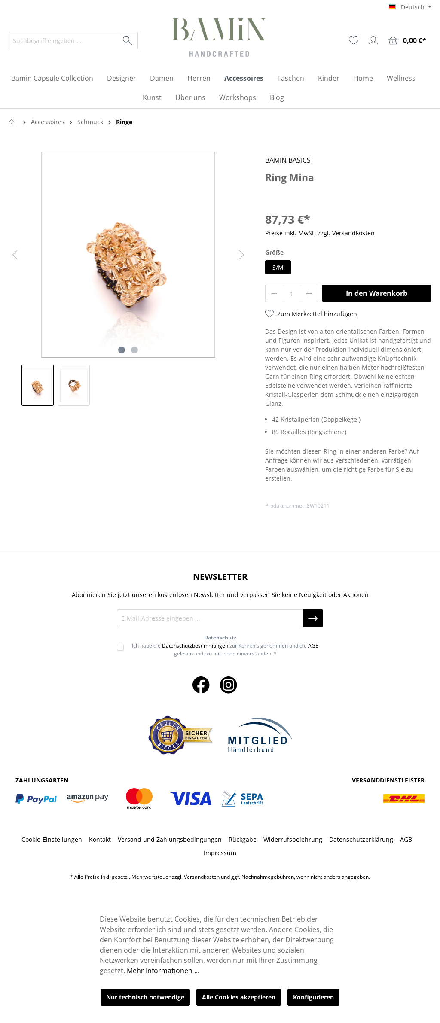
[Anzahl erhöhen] (309, 293)
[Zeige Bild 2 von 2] (134, 350)
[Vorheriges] (15, 255)
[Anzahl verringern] (274, 293)
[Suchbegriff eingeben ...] (63, 40)
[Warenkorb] (407, 40)
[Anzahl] (292, 293)
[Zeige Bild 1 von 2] (121, 350)
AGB (313, 645)
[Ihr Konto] (373, 40)
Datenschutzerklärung (361, 839)
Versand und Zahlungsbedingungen (170, 839)
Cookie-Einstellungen (51, 839)
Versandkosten (202, 876)
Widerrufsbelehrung (292, 839)
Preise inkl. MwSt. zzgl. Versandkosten (320, 233)
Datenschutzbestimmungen (195, 645)
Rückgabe (243, 839)
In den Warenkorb (376, 293)
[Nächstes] (241, 255)
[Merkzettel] (354, 40)
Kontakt (100, 839)
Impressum (220, 853)
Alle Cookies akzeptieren (238, 997)
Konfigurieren (313, 997)
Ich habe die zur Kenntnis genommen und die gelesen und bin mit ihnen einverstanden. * (225, 649)
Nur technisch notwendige (145, 997)
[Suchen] (128, 40)
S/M (278, 267)
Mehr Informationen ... (163, 970)
